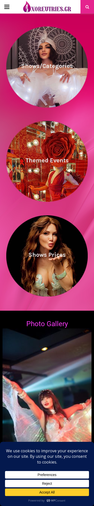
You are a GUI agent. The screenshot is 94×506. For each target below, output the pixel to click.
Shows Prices (47, 254)
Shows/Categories (47, 65)
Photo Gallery (47, 324)
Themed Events (47, 160)
